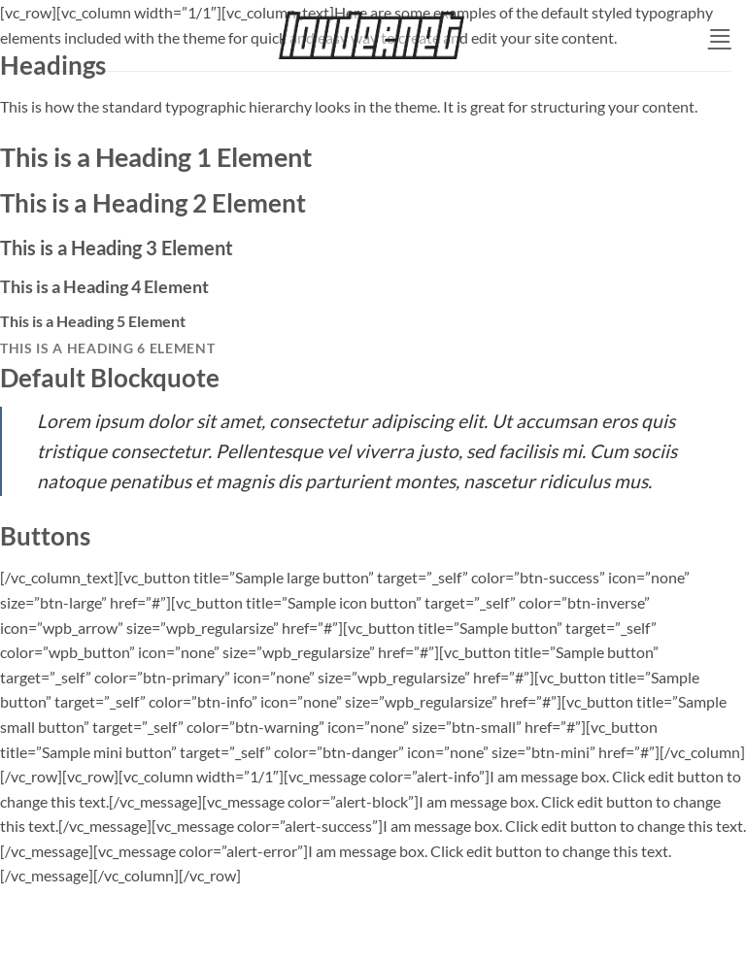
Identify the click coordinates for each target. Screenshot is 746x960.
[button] (719, 35)
